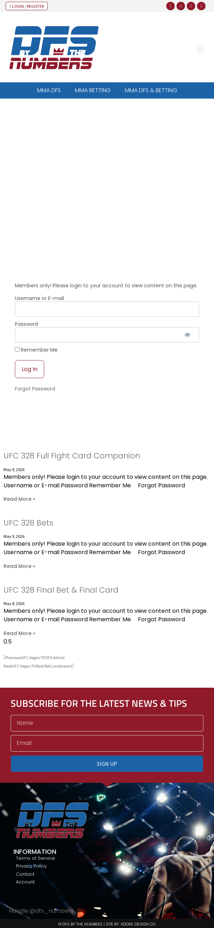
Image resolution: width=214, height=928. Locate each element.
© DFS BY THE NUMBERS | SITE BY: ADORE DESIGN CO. (107, 924)
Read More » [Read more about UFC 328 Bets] (19, 566)
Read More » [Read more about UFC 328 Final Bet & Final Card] (19, 633)
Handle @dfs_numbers (41, 911)
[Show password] (187, 334)
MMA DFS (49, 90)
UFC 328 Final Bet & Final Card (61, 590)
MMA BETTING (93, 90)
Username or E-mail (39, 298)
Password (26, 324)
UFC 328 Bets (28, 522)
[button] (200, 48)
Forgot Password (35, 388)
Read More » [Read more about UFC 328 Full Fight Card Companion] (19, 499)
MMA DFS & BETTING (151, 90)
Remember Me (36, 349)
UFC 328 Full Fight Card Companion (72, 455)
